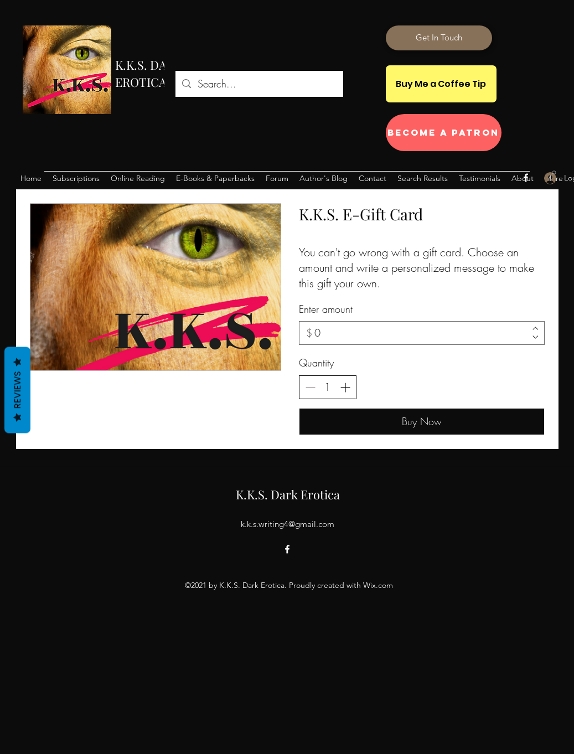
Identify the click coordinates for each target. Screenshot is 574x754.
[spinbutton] (328, 387)
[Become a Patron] (443, 132)
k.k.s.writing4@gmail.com (287, 524)
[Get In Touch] (439, 37)
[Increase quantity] (345, 387)
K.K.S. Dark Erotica (288, 494)
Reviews (17, 390)
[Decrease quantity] (310, 387)
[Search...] (259, 84)
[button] (554, 172)
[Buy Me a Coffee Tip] (441, 83)
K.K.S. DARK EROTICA (148, 73)
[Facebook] (525, 177)
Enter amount (326, 309)
